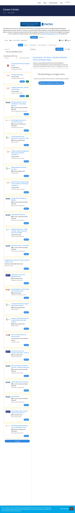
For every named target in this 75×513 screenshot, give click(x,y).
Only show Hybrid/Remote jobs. (14, 51)
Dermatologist (15, 396)
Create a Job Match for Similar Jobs (51, 83)
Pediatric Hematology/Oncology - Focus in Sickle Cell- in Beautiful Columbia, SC (20, 183)
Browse (26, 45)
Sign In (68, 40)
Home (39, 2)
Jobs (10, 40)
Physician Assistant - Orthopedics (20, 245)
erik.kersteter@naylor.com (49, 34)
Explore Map (33, 45)
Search (20, 45)
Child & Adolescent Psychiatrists (20, 382)
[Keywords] (17, 49)
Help (61, 40)
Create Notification (25, 58)
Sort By (6, 58)
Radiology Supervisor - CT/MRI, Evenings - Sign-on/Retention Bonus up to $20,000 (19, 230)
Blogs (61, 2)
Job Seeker (34, 37)
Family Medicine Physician (18, 214)
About (45, 2)
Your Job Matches (42, 45)
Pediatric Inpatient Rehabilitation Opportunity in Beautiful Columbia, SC (20, 152)
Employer (41, 37)
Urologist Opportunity (17, 74)
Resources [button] (23, 40)
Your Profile (16, 40)
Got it (71, 508)
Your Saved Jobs (52, 45)
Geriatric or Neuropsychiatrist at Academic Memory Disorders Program (20, 320)
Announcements (53, 2)
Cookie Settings (64, 508)
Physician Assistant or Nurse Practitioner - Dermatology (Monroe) (18, 103)
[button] (67, 49)
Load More (17, 441)
